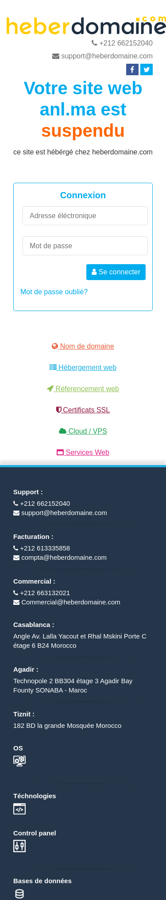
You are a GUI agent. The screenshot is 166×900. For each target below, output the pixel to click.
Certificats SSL (83, 410)
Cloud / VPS (83, 431)
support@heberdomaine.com (102, 56)
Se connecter (116, 272)
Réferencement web (83, 388)
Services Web (83, 452)
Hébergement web (83, 367)
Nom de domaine (83, 346)
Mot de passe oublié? (54, 292)
